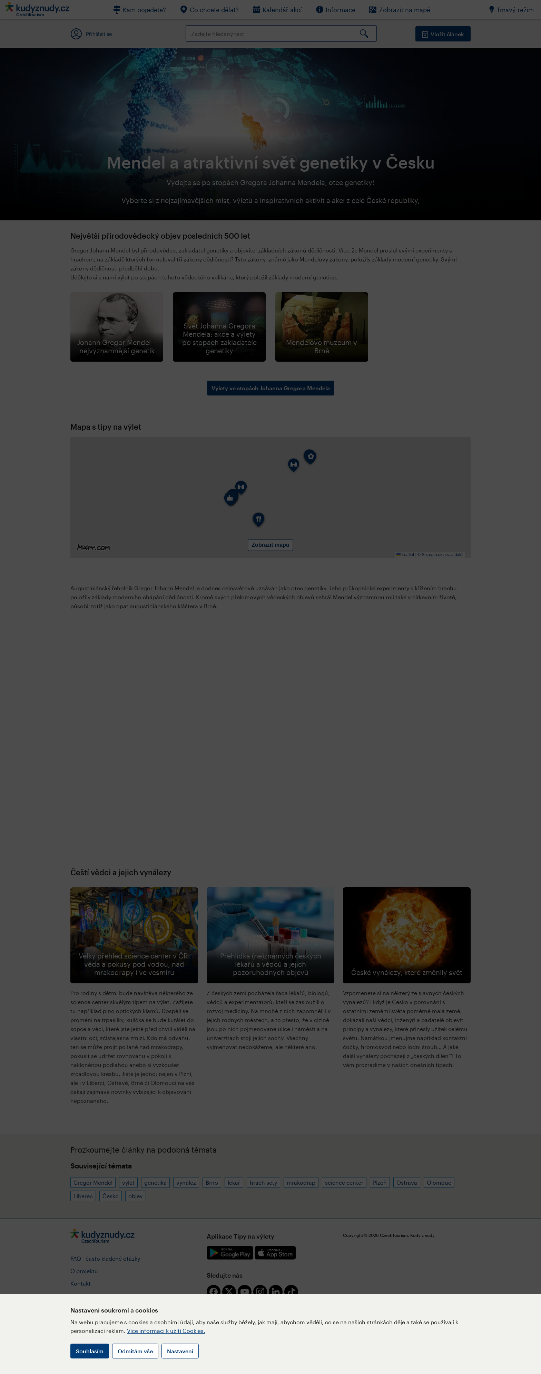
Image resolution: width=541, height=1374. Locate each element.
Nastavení (180, 1351)
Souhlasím (90, 1351)
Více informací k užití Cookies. (166, 1330)
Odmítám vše (135, 1351)
